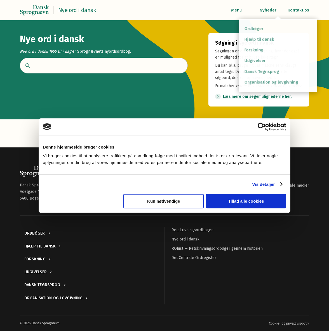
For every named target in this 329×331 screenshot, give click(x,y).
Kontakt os (298, 10)
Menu (236, 10)
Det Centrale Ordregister (193, 257)
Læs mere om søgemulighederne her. (257, 96)
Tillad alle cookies (246, 201)
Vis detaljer (263, 184)
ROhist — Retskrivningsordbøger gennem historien (217, 248)
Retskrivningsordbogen (192, 230)
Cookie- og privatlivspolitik (289, 323)
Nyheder (268, 10)
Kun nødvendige (163, 201)
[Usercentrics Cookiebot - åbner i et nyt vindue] (261, 126)
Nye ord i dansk (185, 239)
